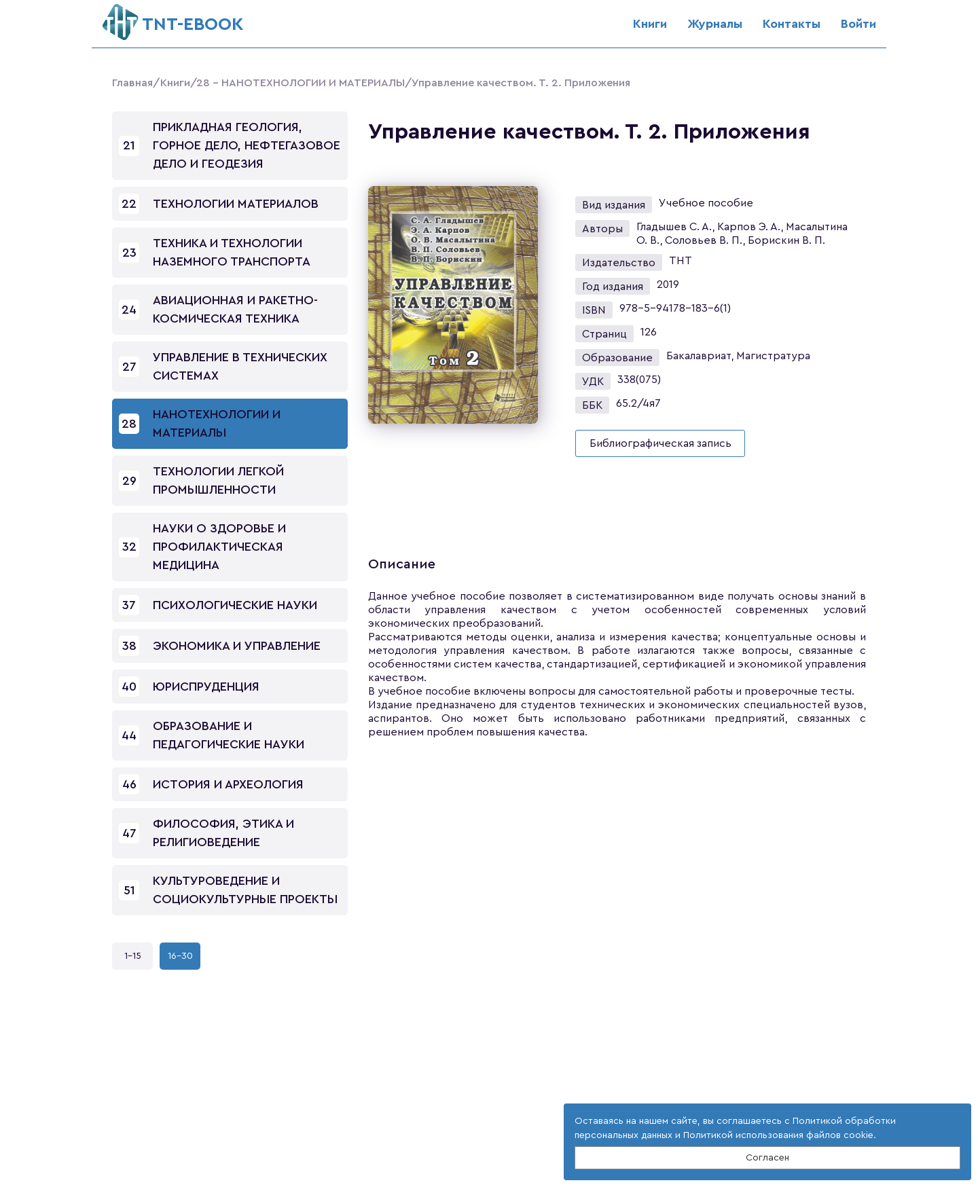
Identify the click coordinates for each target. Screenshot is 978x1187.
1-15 (132, 956)
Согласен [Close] (767, 1158)
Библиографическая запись (660, 443)
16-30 (180, 956)
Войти (858, 24)
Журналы (714, 24)
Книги (650, 24)
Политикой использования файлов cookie (778, 1135)
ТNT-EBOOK (173, 18)
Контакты (791, 24)
